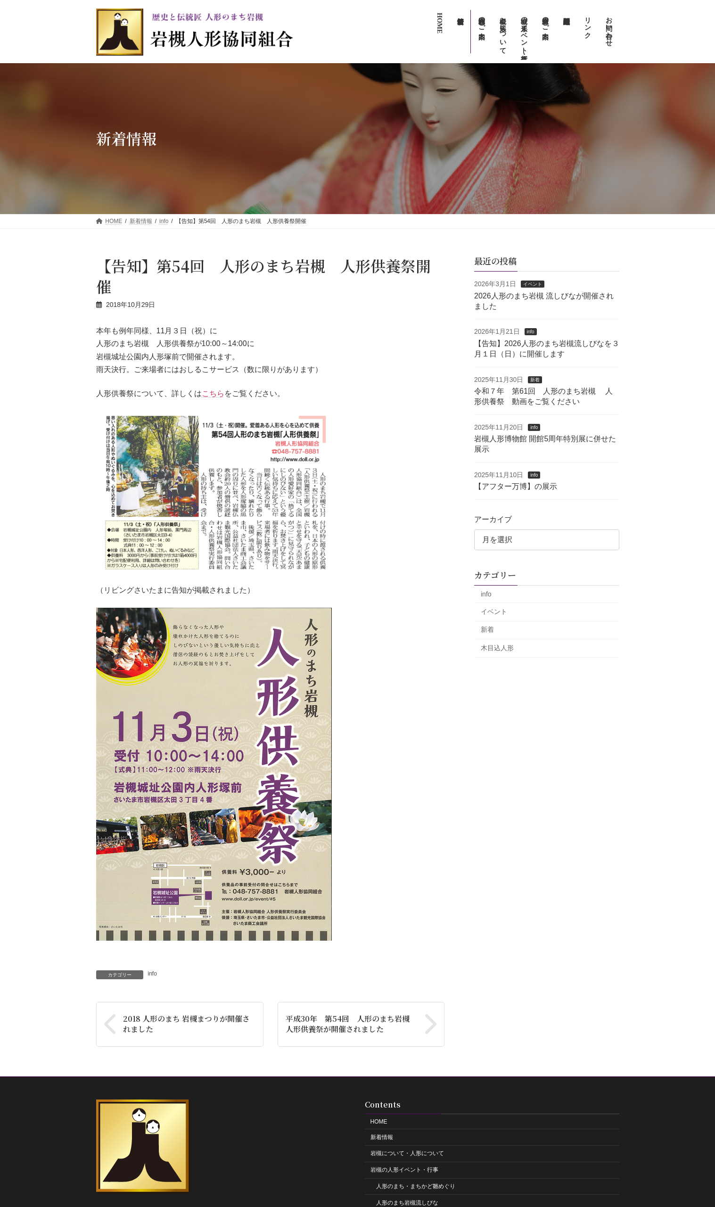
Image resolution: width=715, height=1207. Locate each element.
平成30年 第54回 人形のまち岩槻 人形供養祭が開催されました (351, 1023)
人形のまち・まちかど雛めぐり (415, 1186)
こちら (213, 393)
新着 (535, 379)
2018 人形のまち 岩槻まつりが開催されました (186, 1023)
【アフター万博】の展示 (515, 486)
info (152, 973)
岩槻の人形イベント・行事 (404, 1170)
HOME (378, 1121)
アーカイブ (493, 519)
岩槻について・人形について (407, 1153)
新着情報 (381, 1137)
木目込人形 (497, 648)
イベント (532, 284)
